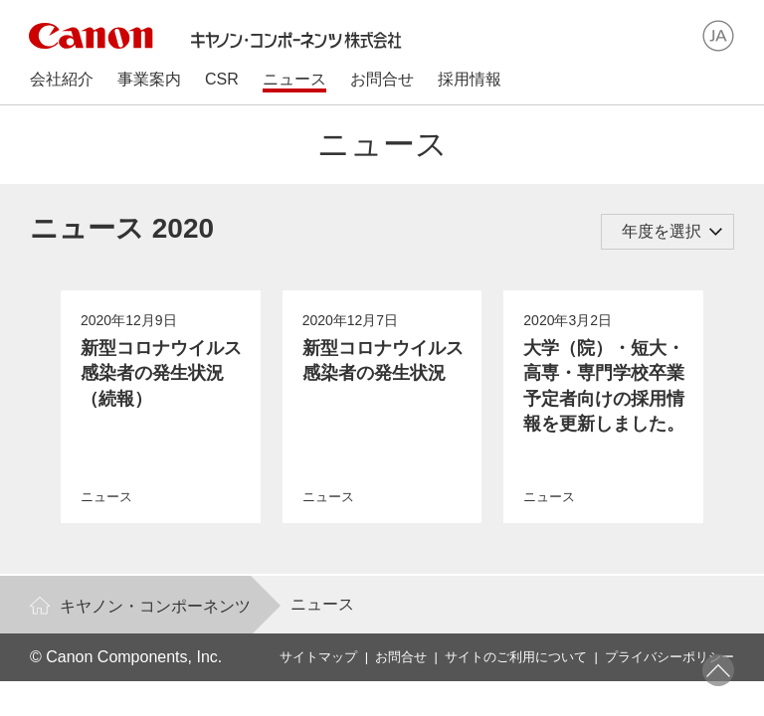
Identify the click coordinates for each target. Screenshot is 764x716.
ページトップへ (718, 670)
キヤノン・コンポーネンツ (155, 606)
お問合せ (401, 656)
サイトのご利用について (516, 656)
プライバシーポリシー (669, 656)
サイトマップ (318, 656)
